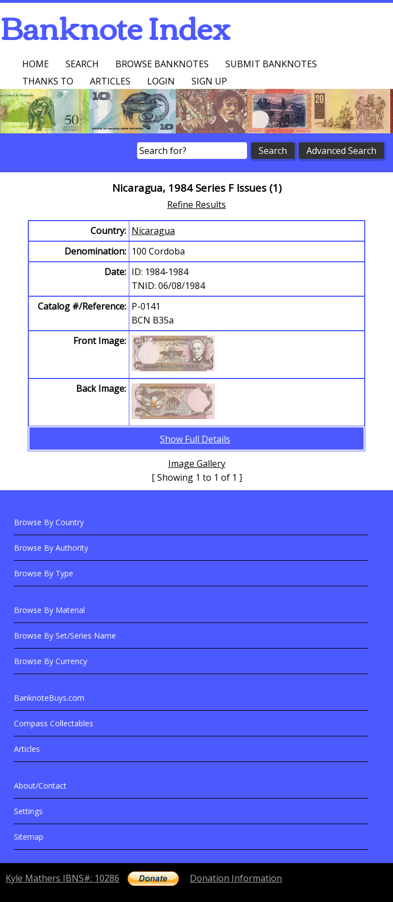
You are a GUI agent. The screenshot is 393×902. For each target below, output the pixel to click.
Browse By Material (49, 610)
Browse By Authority (51, 547)
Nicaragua (153, 231)
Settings (28, 811)
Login (161, 81)
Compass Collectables (53, 723)
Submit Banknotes (271, 64)
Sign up (209, 81)
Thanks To (47, 81)
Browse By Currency (50, 661)
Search (82, 64)
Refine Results (196, 204)
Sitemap (28, 836)
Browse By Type (43, 573)
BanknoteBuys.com (49, 697)
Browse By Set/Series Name (65, 635)
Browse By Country (49, 522)
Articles (110, 81)
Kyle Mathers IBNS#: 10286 (62, 878)
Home (35, 64)
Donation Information (236, 878)
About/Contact (40, 785)
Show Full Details (195, 439)
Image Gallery (196, 463)
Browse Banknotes (162, 64)
